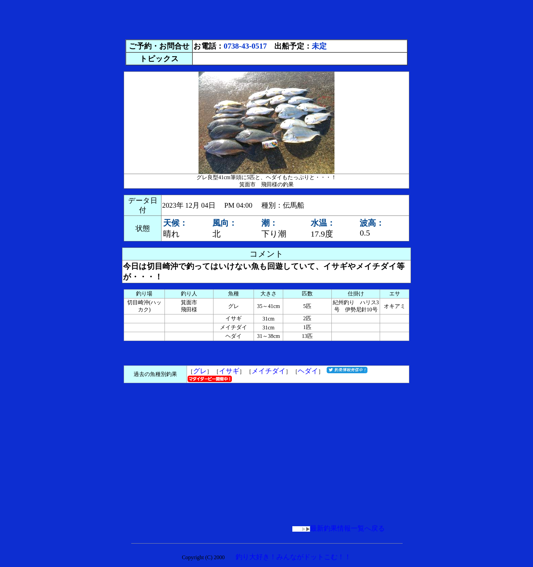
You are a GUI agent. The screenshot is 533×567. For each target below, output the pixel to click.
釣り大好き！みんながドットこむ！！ (293, 557)
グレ (200, 371)
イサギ (229, 371)
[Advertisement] (266, 18)
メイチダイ (269, 371)
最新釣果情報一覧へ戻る (338, 528)
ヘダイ (308, 371)
